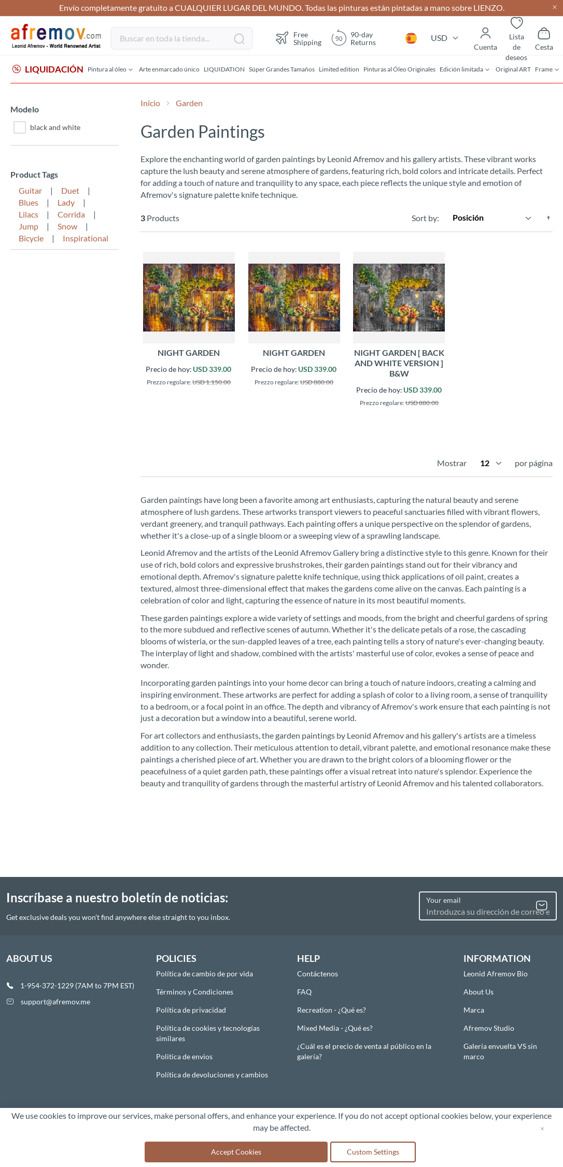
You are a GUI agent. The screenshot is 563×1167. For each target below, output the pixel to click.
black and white (46, 128)
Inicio (151, 104)
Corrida (71, 215)
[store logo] (56, 36)
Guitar (30, 191)
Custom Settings (373, 1151)
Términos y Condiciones (194, 991)
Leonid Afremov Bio (495, 973)
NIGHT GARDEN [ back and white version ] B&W (399, 364)
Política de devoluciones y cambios (212, 1074)
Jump (28, 227)
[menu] (281, 69)
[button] (411, 38)
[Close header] (555, 8)
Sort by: (425, 218)
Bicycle (31, 239)
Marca (473, 1009)
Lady (66, 203)
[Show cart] (544, 38)
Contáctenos (317, 973)
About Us (478, 991)
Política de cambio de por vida (204, 973)
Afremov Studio (488, 1028)
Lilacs (28, 215)
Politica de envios (184, 1056)
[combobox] (181, 38)
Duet (70, 191)
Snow (67, 227)
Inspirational (85, 239)
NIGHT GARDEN (189, 353)
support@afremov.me (55, 1001)
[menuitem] (48, 69)
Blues (28, 203)
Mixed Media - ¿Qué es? (335, 1028)
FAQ (304, 991)
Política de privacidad (191, 1009)
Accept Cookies (236, 1151)
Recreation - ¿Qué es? (331, 1009)
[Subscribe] (542, 905)
